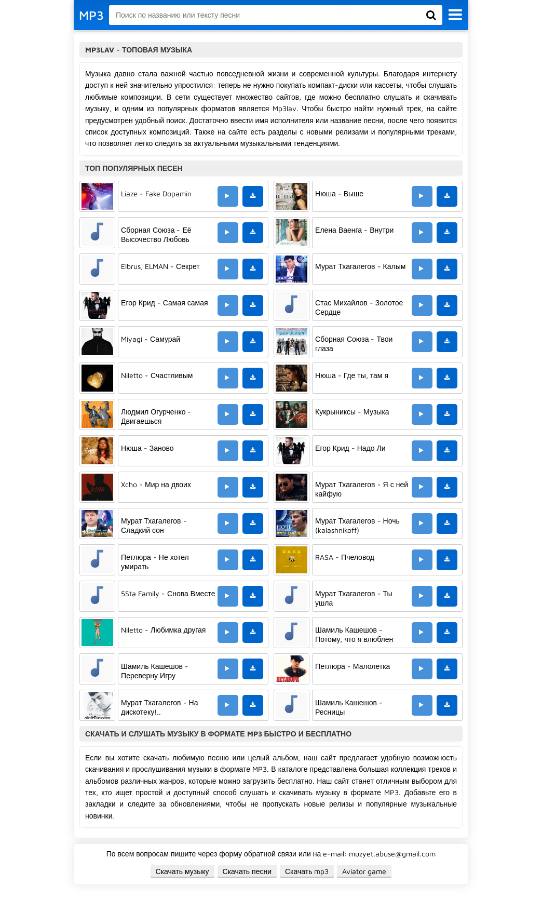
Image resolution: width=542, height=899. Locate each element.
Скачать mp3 (307, 871)
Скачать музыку (182, 871)
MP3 (91, 15)
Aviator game (364, 871)
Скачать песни (247, 871)
